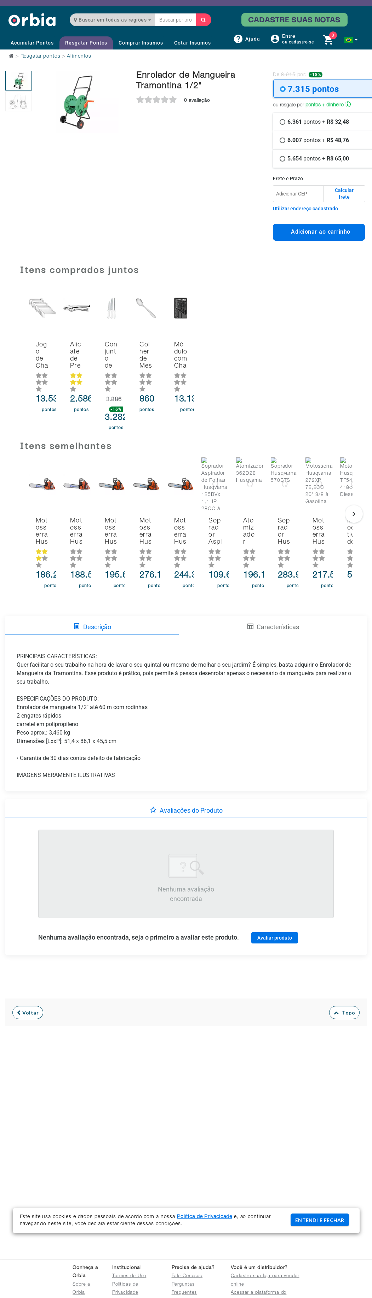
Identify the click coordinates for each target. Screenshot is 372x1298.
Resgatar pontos (41, 56)
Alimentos (79, 56)
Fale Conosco (187, 1276)
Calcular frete (344, 193)
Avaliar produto (274, 907)
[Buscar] (203, 19)
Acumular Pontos (32, 43)
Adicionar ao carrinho (318, 231)
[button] (351, 40)
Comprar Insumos (141, 43)
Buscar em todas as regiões (112, 20)
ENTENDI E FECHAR (319, 1220)
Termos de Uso (129, 1276)
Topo (344, 982)
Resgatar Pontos (86, 43)
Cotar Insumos (192, 43)
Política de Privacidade (204, 1217)
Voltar (28, 982)
